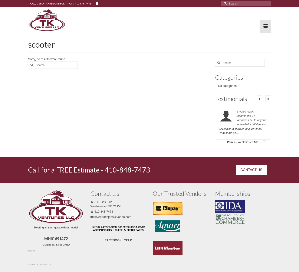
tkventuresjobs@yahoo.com (111, 217)
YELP (128, 240)
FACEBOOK (113, 240)
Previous (259, 98)
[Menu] (265, 26)
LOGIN (31, 251)
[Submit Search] (224, 3)
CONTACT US (251, 170)
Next (268, 98)
